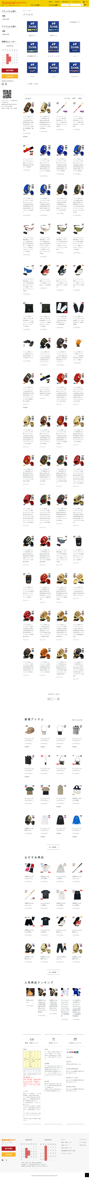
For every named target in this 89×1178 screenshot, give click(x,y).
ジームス (29, 10)
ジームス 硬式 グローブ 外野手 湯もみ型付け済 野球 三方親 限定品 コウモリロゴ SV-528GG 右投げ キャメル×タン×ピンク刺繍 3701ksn (45, 630)
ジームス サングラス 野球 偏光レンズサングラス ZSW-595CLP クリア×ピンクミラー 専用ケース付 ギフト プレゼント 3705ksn (61, 243)
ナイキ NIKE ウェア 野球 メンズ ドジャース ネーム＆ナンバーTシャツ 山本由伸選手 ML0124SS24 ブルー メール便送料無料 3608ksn (77, 1007)
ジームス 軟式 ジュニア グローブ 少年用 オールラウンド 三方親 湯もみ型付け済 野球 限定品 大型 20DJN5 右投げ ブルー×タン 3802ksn (61, 164)
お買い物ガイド (66, 1)
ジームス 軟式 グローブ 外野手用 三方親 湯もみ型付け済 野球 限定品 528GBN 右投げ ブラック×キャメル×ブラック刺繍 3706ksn (28, 555)
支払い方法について (66, 1148)
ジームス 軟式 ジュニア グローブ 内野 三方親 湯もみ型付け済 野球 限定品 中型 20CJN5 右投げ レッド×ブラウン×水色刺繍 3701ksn (28, 630)
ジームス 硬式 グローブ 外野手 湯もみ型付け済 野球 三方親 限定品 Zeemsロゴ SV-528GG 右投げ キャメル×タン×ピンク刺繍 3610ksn (61, 668)
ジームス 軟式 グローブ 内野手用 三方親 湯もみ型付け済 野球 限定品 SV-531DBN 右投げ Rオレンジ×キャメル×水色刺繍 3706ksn (45, 555)
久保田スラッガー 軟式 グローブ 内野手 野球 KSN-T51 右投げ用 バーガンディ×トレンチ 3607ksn (42, 1006)
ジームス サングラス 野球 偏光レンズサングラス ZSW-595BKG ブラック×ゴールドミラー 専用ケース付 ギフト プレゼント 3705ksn (78, 243)
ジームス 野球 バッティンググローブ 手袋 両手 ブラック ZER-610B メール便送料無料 (78, 320)
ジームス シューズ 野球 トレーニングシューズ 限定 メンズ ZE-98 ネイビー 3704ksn (61, 283)
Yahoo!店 (57, 1)
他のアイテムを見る (77, 719)
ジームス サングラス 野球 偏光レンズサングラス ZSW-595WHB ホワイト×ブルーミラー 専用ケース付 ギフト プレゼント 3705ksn (28, 285)
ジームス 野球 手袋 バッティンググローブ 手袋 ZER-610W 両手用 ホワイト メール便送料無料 (61, 320)
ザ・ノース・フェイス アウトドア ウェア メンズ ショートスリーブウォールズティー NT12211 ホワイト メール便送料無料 (65, 1007)
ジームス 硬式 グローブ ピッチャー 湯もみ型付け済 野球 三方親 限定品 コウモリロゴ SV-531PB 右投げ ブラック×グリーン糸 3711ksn (61, 204)
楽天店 (50, 1)
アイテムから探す (53, 5)
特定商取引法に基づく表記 (68, 1150)
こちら (29, 1118)
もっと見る (52, 847)
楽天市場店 (10, 70)
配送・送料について (66, 1142)
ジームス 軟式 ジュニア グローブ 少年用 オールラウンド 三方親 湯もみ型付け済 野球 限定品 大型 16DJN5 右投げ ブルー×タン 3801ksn (78, 164)
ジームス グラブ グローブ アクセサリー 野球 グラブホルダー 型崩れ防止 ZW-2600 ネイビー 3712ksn (45, 391)
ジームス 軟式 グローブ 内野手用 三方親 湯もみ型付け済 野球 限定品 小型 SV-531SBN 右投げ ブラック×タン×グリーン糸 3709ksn (45, 475)
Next (79, 994)
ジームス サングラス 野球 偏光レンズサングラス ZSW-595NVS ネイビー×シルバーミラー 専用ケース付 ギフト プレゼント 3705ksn (61, 555)
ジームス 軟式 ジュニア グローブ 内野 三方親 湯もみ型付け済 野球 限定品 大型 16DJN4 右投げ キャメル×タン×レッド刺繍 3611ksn (61, 630)
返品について (64, 1145)
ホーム (24, 10)
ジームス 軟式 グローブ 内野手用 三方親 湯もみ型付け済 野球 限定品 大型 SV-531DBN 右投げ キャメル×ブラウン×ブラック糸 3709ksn (78, 435)
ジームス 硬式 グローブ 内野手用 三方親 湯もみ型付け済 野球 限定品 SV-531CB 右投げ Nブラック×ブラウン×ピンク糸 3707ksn (61, 514)
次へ (58, 699)
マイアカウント (76, 1)
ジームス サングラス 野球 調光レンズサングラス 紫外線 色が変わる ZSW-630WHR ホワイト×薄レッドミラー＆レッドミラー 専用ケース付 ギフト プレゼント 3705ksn (45, 245)
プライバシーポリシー (67, 1153)
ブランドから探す (35, 5)
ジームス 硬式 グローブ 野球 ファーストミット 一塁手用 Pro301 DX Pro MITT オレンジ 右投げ (78, 355)
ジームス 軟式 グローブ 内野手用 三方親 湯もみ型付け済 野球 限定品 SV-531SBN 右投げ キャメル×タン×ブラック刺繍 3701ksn (61, 593)
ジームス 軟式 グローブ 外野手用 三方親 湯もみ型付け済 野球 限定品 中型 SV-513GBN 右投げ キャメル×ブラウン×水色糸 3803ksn (45, 122)
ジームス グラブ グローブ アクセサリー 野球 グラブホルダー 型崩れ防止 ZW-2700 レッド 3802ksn (28, 163)
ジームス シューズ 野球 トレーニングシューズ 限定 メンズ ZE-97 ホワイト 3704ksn (78, 283)
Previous (27, 994)
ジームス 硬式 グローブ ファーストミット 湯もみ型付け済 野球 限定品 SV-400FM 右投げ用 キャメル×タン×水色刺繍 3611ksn (78, 630)
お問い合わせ (53, 1055)
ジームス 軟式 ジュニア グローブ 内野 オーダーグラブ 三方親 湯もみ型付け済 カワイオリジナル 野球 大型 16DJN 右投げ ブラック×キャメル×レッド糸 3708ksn (45, 516)
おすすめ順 (67, 98)
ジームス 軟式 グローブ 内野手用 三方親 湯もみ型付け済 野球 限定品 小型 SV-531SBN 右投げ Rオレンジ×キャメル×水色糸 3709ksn (28, 475)
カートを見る (82, 1142)
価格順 (74, 98)
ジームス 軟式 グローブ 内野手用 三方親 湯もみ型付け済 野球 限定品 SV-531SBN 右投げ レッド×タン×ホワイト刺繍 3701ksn (45, 593)
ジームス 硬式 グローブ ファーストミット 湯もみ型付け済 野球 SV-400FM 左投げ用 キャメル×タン (78, 591)
